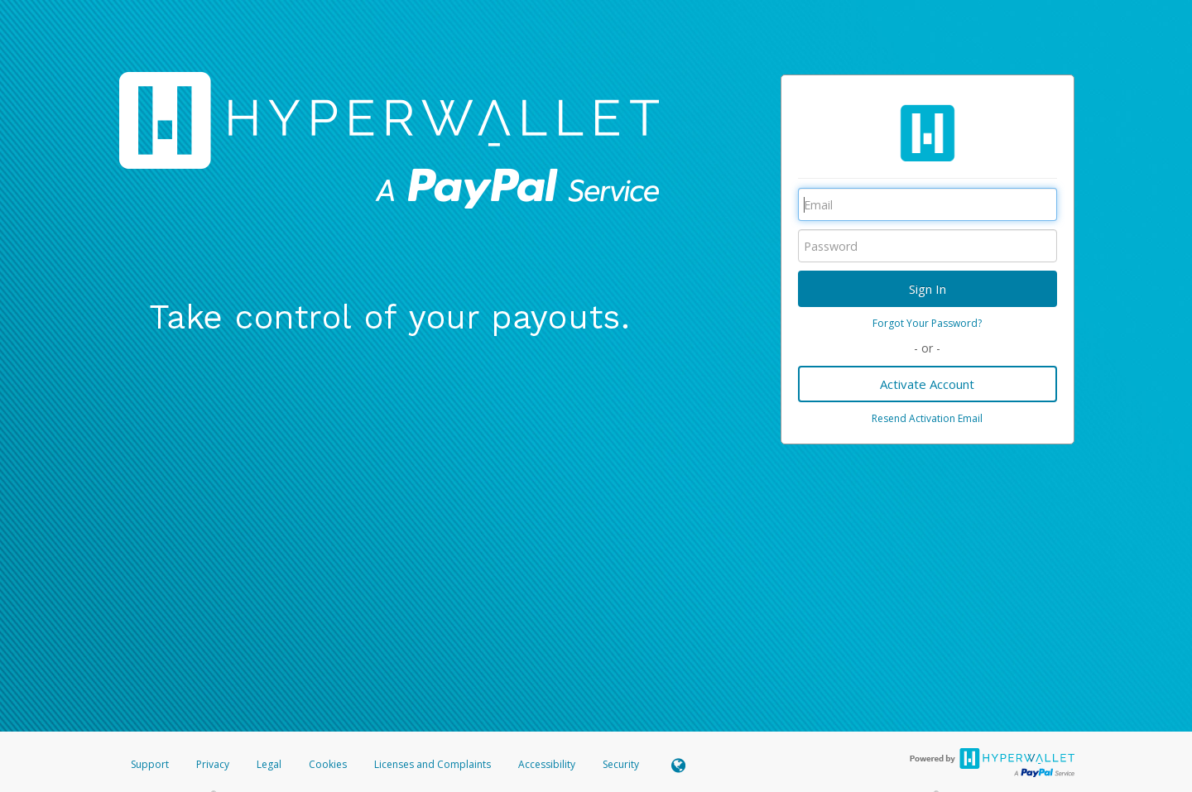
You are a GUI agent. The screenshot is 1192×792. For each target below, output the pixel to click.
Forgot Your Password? (927, 323)
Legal (269, 764)
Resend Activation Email (927, 418)
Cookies (328, 764)
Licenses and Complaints (433, 764)
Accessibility (546, 764)
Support (150, 764)
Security (621, 764)
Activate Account (927, 384)
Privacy (212, 764)
